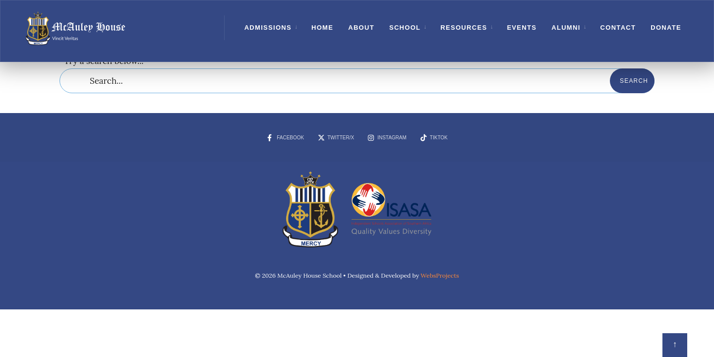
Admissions (268, 27)
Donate (666, 27)
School (404, 27)
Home (322, 27)
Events (521, 27)
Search (634, 80)
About (361, 27)
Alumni (565, 27)
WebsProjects (439, 275)
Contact (618, 27)
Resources (463, 27)
